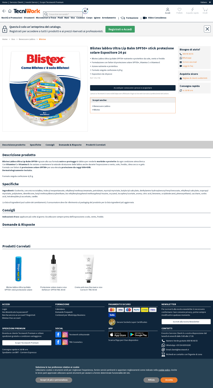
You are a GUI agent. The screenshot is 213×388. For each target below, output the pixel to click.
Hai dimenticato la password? (15, 312)
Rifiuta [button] (151, 380)
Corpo (96, 18)
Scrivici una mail (190, 62)
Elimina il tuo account (11, 318)
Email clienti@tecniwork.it (175, 349)
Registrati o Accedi (120, 29)
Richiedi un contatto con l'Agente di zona (182, 354)
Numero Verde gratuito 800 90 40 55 (180, 340)
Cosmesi (86, 18)
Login (4, 309)
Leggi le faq (188, 66)
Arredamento (117, 18)
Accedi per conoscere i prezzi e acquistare (133, 87)
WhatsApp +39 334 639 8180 (176, 345)
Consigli (50, 144)
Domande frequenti (63, 312)
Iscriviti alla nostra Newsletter (186, 321)
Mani (71, 18)
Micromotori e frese (48, 18)
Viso (78, 18)
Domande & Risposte (70, 144)
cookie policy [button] (164, 370)
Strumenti (30, 18)
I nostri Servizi (31, 2)
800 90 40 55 (188, 53)
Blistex (42, 39)
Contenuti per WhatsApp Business (70, 315)
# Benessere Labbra (101, 106)
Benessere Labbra (27, 39)
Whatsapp (187, 57)
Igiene (105, 18)
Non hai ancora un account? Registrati (18, 315)
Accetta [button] (169, 380)
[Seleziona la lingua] (206, 2)
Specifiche (35, 144)
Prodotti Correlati (95, 144)
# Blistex (96, 109)
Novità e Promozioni (12, 18)
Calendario (60, 309)
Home (5, 2)
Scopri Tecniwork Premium (51, 2)
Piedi (63, 18)
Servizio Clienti (16, 2)
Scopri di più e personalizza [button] (53, 380)
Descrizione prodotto (13, 144)
